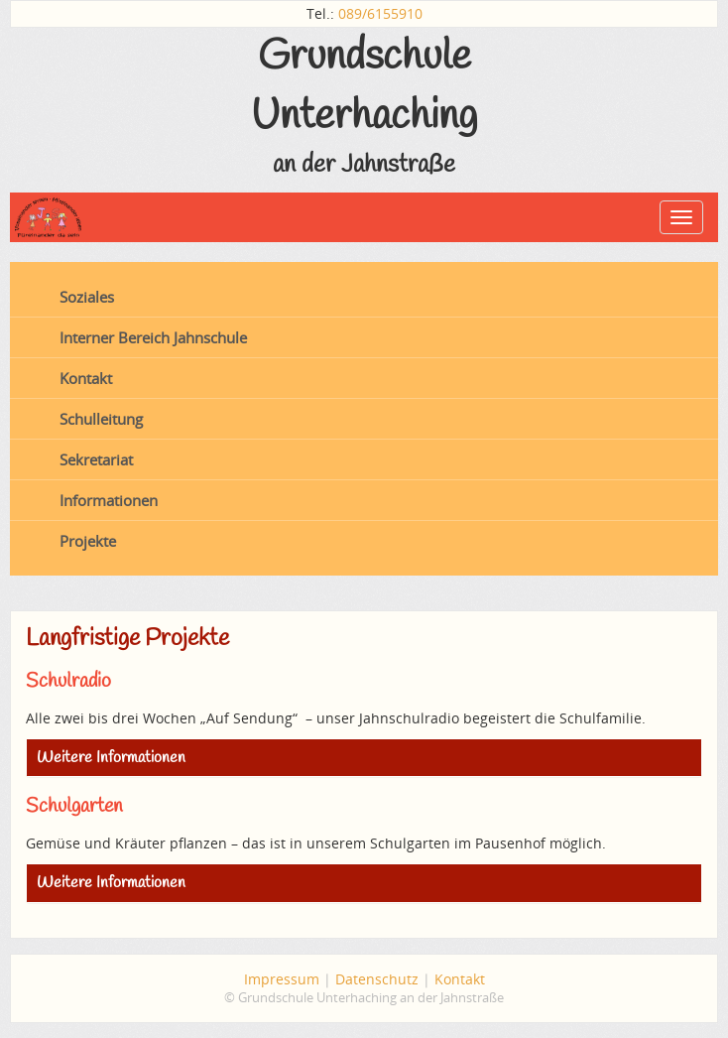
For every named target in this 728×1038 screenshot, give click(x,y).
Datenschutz (377, 979)
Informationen (109, 500)
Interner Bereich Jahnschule (153, 337)
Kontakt (86, 378)
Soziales (87, 297)
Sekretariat (96, 459)
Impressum (281, 979)
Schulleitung (101, 419)
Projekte (88, 541)
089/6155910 (380, 13)
